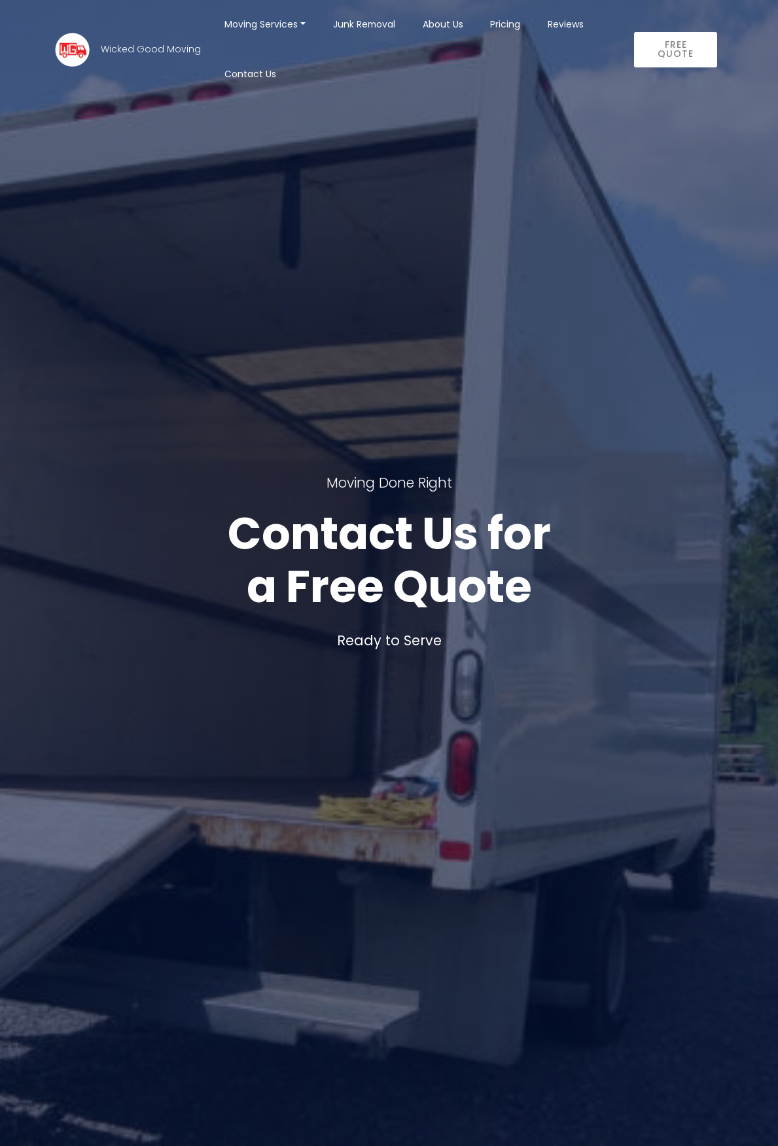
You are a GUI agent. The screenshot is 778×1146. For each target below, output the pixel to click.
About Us (443, 24)
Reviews (566, 24)
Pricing (505, 24)
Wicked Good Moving (151, 49)
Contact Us (250, 74)
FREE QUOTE (676, 49)
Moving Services (261, 24)
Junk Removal (364, 24)
